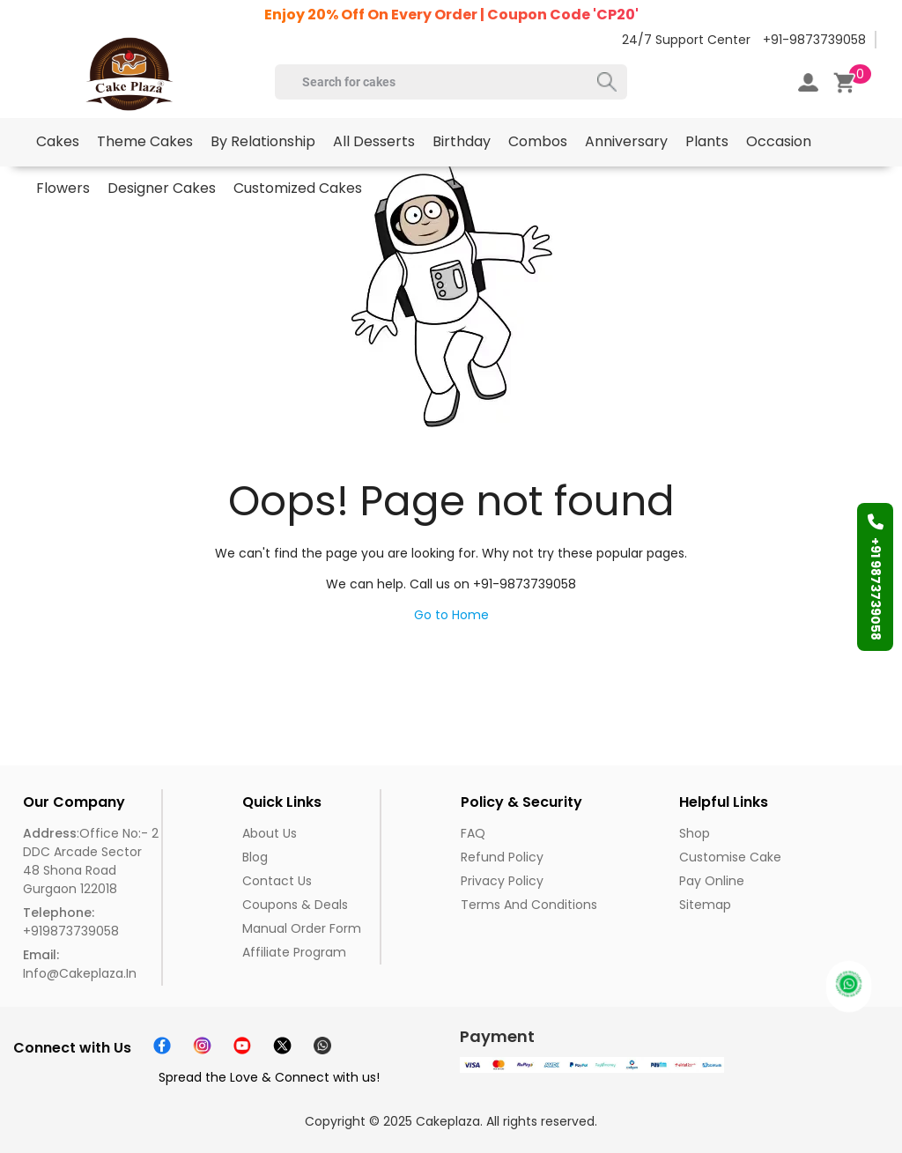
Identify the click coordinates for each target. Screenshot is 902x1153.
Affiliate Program (294, 952)
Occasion (778, 141)
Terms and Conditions (529, 904)
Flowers (63, 188)
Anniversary (626, 141)
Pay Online (711, 881)
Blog (255, 857)
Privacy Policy (502, 881)
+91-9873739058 (814, 39)
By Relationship (263, 141)
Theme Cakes (145, 141)
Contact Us (277, 881)
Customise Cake (730, 857)
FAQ (473, 833)
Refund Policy (502, 857)
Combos (537, 141)
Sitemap (705, 904)
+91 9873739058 (875, 577)
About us (269, 833)
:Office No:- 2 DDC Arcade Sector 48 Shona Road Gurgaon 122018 (91, 861)
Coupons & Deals (295, 904)
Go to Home (451, 615)
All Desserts (374, 141)
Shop (694, 833)
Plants (706, 141)
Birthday (462, 141)
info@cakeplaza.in (80, 964)
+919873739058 (71, 922)
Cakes (57, 141)
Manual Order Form (301, 928)
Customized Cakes (297, 188)
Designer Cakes (161, 188)
